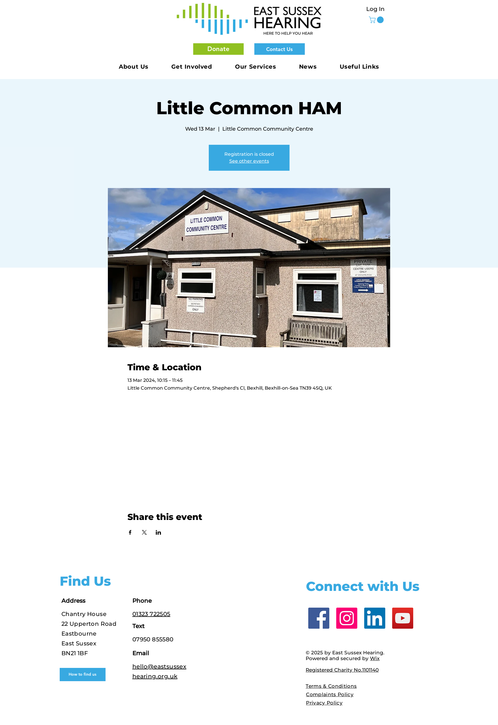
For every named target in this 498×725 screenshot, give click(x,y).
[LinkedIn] (374, 618)
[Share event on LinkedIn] (158, 532)
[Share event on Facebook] (130, 532)
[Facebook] (318, 618)
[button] (218, 49)
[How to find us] (83, 674)
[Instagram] (346, 618)
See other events (249, 161)
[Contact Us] (279, 49)
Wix (374, 658)
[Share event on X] (144, 532)
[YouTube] (402, 618)
